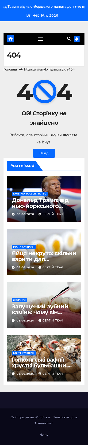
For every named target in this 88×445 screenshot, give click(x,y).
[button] (69, 39)
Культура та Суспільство (29, 193)
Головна (10, 69)
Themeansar (43, 423)
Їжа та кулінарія (23, 247)
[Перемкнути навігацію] (40, 39)
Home (44, 434)
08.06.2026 (25, 214)
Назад (44, 153)
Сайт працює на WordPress (31, 417)
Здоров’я (19, 300)
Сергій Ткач (50, 214)
